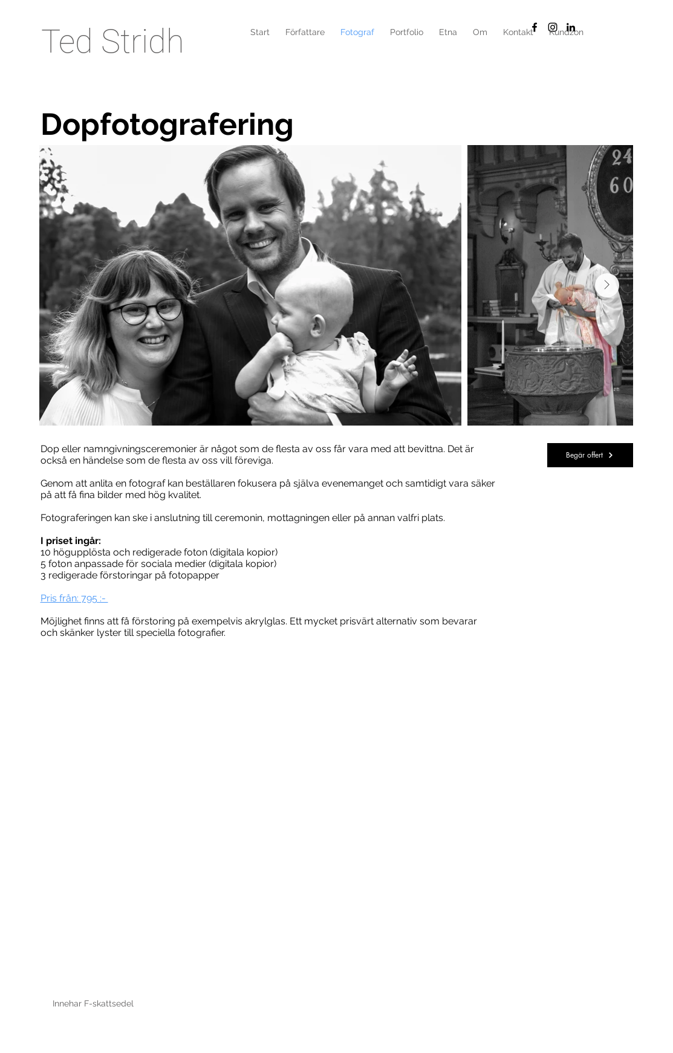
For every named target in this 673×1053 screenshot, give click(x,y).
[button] (406, 32)
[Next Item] (607, 285)
